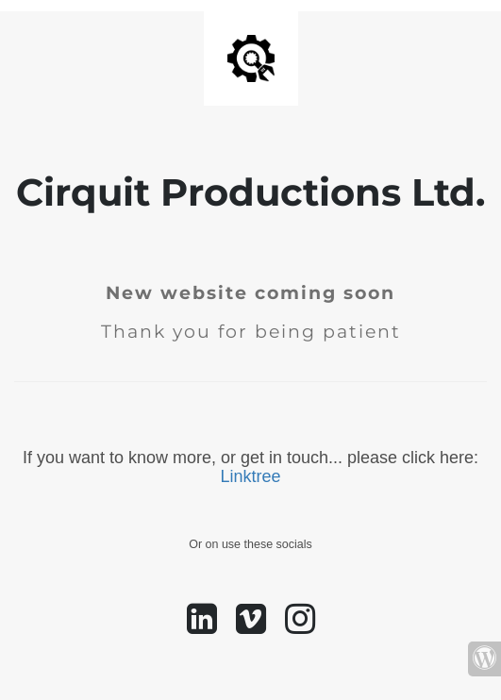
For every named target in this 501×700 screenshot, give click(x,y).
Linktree (250, 476)
